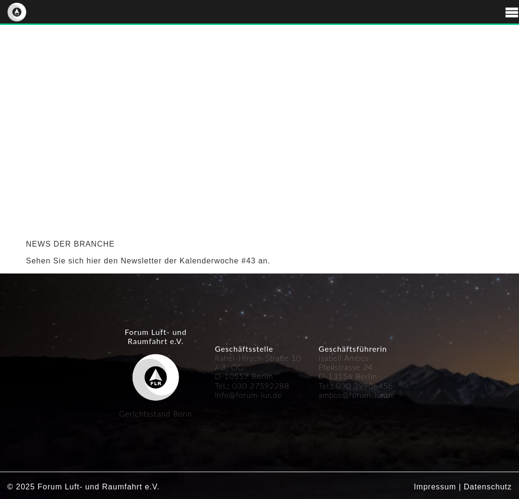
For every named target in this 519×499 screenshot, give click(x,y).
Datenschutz (488, 487)
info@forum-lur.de (248, 394)
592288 (275, 385)
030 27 (246, 385)
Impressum (435, 487)
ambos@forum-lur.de (357, 394)
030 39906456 (364, 385)
